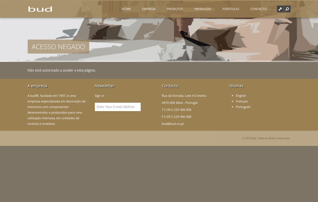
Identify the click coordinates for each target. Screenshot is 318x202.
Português (243, 107)
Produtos (175, 9)
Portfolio (231, 9)
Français (242, 101)
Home (126, 9)
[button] (287, 9)
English (241, 95)
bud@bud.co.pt (173, 123)
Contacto (258, 9)
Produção (202, 9)
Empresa (149, 9)
